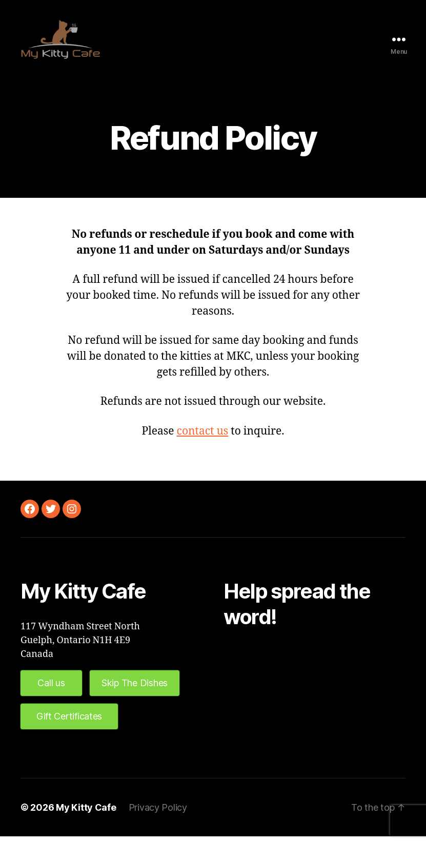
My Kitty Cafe (86, 814)
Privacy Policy (158, 814)
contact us (203, 438)
